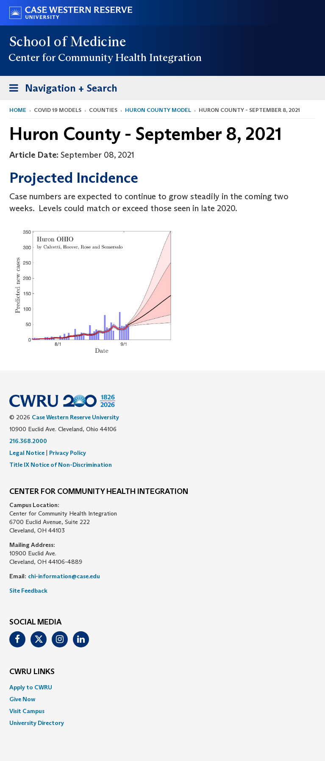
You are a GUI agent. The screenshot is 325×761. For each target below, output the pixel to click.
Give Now (22, 699)
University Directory (36, 723)
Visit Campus (26, 711)
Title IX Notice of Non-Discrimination (60, 464)
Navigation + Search (60, 89)
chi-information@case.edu (64, 576)
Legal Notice (26, 453)
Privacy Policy (67, 453)
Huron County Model (158, 110)
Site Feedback (28, 590)
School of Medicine (68, 41)
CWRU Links (32, 672)
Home (17, 110)
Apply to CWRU (30, 687)
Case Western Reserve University (75, 417)
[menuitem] (162, 687)
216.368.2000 (28, 441)
